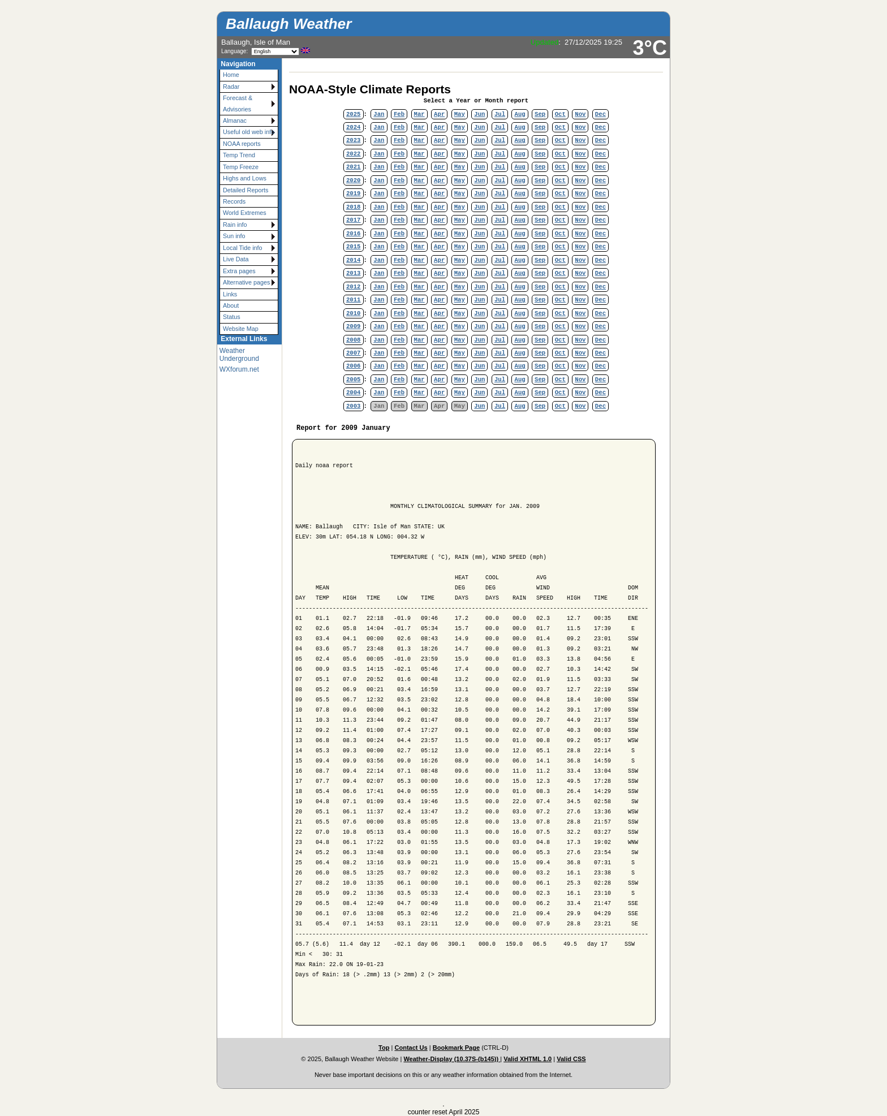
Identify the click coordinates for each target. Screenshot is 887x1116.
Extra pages (239, 271)
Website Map (241, 328)
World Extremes (244, 212)
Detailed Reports (245, 190)
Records (234, 201)
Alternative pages (246, 282)
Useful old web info (248, 131)
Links (230, 294)
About (231, 305)
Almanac (235, 120)
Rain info (235, 224)
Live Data (236, 259)
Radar (231, 86)
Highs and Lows (244, 178)
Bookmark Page (456, 1047)
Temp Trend (239, 155)
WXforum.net (239, 369)
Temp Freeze (241, 166)
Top (383, 1047)
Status (231, 316)
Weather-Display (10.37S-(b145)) (451, 1058)
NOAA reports (242, 143)
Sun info (234, 235)
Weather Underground (239, 355)
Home (231, 74)
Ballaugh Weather (288, 23)
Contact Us (410, 1047)
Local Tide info (242, 247)
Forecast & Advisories (237, 103)
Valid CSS (571, 1058)
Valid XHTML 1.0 (527, 1058)
